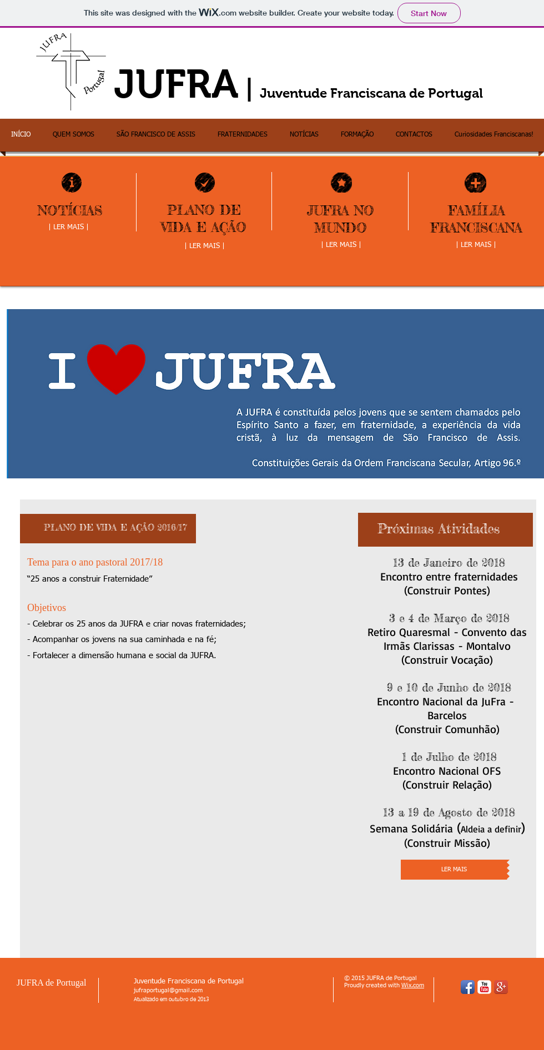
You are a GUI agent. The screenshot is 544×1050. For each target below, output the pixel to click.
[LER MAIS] (454, 870)
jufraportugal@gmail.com (168, 990)
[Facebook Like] (108, 680)
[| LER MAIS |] (68, 228)
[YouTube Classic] (484, 987)
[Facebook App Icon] (468, 987)
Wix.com (412, 985)
